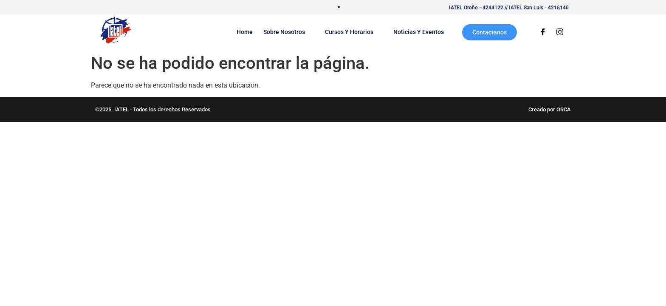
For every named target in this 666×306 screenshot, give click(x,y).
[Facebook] (542, 32)
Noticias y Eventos (418, 31)
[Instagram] (559, 32)
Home (245, 31)
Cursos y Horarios (354, 31)
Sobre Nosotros (288, 31)
